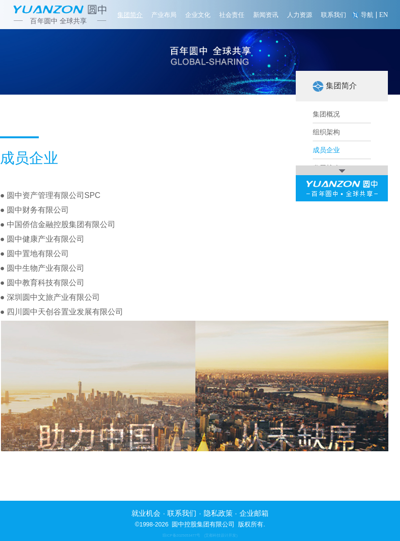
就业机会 (145, 513)
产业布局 (163, 15)
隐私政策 (218, 513)
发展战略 (326, 168)
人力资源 (299, 15)
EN (383, 14)
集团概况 (326, 114)
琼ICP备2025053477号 (181, 535)
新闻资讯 (265, 15)
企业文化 (197, 15)
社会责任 (231, 15)
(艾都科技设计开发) (221, 535)
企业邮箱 (254, 513)
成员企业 (326, 150)
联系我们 (333, 15)
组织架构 (326, 132)
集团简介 (130, 15)
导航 (367, 15)
